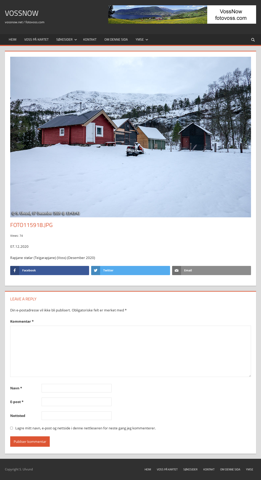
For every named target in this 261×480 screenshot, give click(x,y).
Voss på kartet (36, 39)
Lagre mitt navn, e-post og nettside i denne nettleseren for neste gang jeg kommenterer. (85, 428)
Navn (16, 388)
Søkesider (66, 39)
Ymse (142, 39)
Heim (12, 39)
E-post (16, 401)
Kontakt (89, 39)
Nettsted (17, 415)
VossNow (22, 13)
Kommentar (22, 321)
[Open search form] (253, 39)
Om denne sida (116, 39)
